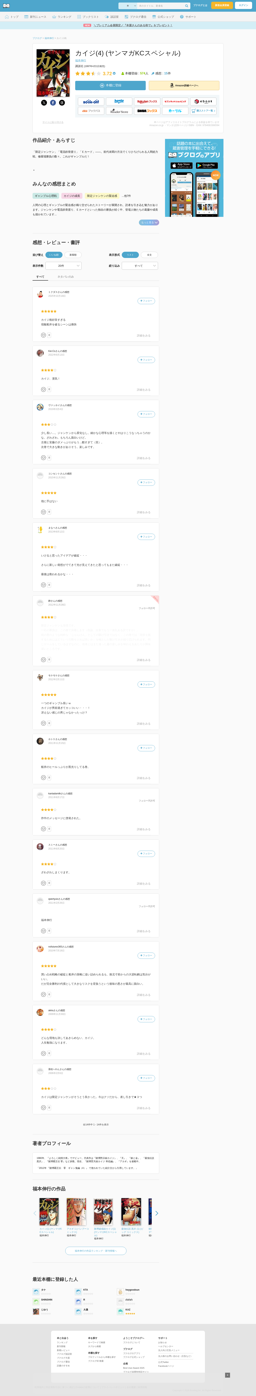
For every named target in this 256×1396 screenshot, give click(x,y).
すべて (40, 276)
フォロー (146, 300)
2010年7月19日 (56, 950)
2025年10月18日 (57, 296)
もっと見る (149, 222)
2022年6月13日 (56, 354)
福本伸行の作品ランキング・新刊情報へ (96, 1250)
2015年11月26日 (57, 477)
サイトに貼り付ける (53, 122)
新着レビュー (63, 1350)
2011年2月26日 (56, 903)
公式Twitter (163, 1362)
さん (55, 292)
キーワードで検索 (96, 1342)
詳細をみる (144, 335)
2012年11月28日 (57, 604)
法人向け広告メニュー (169, 1350)
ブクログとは (200, 5)
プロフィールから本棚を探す (102, 1357)
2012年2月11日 (56, 679)
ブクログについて (131, 1342)
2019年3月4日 (55, 409)
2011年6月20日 (56, 848)
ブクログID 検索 (96, 1361)
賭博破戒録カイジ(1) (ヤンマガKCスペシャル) (105, 1232)
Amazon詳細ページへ (184, 85)
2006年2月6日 (55, 1073)
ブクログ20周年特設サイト (136, 1372)
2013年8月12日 (56, 531)
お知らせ (162, 1342)
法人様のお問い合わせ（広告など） (175, 1356)
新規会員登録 (222, 5)
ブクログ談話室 (64, 1354)
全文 (149, 254)
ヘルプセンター (165, 1346)
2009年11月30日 (57, 1014)
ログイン (243, 5)
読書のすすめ (63, 1365)
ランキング (62, 1342)
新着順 (73, 254)
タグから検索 (94, 1346)
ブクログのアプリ (131, 1353)
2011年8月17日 (56, 797)
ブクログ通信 (63, 1362)
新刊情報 (61, 1346)
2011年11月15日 (57, 743)
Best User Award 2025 (133, 1368)
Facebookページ (166, 1366)
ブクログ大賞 (63, 1358)
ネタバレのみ (65, 276)
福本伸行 (80, 60)
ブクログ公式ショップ (134, 1357)
